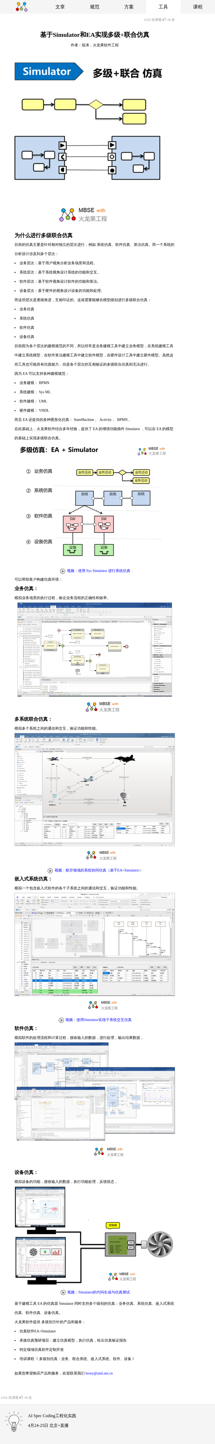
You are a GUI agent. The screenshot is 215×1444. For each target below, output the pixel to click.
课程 (198, 6)
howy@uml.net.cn (99, 1373)
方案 (129, 6)
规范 (94, 6)
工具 (163, 6)
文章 (60, 6)
